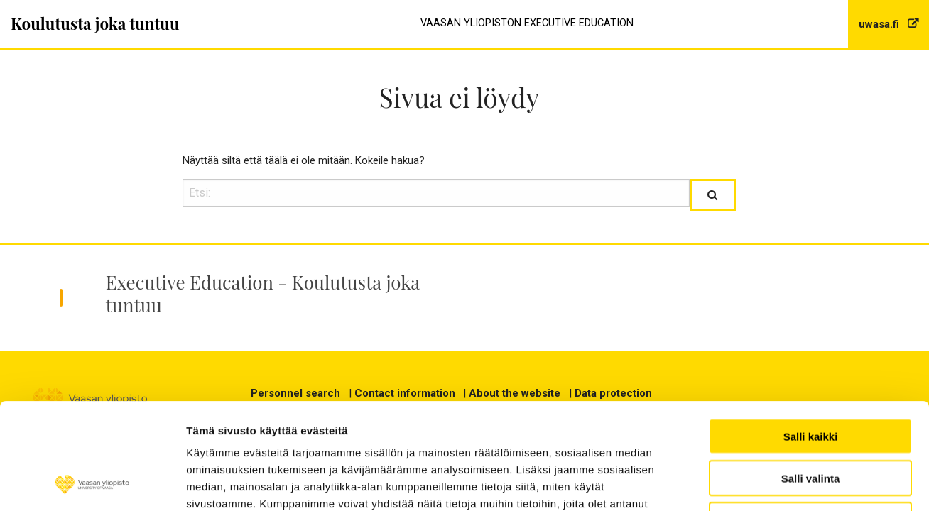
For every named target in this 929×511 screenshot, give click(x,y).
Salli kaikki (810, 337)
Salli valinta (810, 379)
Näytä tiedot (851, 483)
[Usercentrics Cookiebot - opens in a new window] (92, 483)
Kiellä (810, 420)
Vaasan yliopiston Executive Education (527, 23)
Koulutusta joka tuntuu (95, 23)
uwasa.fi (880, 24)
